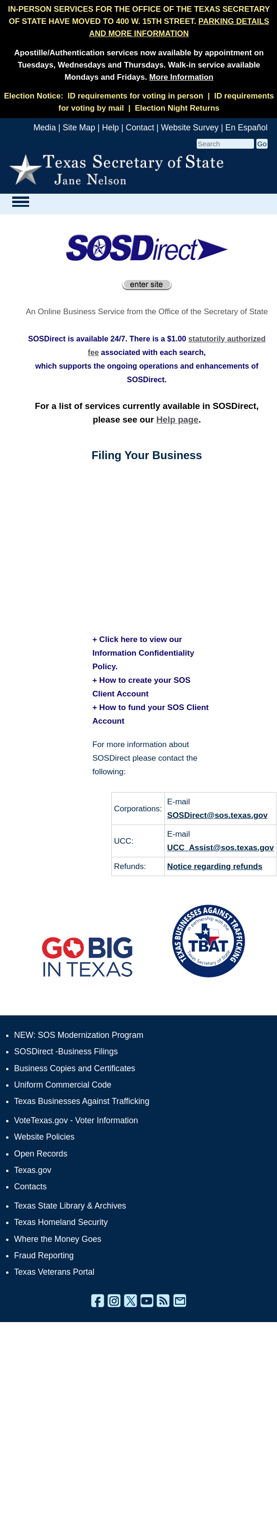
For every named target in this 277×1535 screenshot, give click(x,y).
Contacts (30, 1186)
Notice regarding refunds (214, 866)
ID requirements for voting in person (135, 95)
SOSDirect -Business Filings (66, 1051)
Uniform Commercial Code (62, 1084)
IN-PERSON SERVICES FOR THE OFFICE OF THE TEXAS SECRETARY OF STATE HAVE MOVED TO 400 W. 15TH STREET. (139, 21)
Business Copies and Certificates (74, 1068)
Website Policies (44, 1137)
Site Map (78, 127)
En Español (246, 127)
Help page (177, 419)
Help (110, 127)
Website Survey (190, 127)
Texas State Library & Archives (70, 1205)
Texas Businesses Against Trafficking (81, 1101)
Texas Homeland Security (61, 1222)
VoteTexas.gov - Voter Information (76, 1120)
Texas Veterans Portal (54, 1272)
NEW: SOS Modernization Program (78, 1035)
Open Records (40, 1153)
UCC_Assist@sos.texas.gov (220, 847)
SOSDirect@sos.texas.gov (217, 815)
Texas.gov (32, 1170)
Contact (140, 127)
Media (44, 127)
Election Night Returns (177, 108)
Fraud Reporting (44, 1255)
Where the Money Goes (57, 1239)
